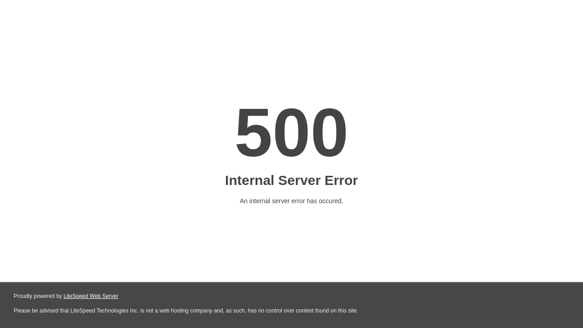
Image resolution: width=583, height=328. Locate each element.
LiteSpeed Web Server (90, 296)
